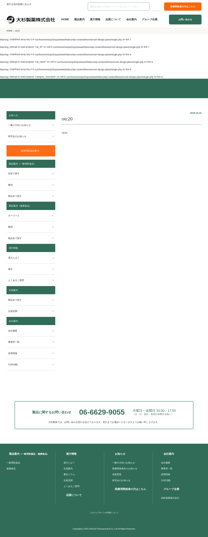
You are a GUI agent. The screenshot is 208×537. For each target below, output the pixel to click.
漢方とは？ (14, 257)
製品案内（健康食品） (20, 205)
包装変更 (116, 474)
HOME (65, 19)
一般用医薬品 (13, 462)
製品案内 (79, 19)
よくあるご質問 (16, 280)
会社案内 (131, 19)
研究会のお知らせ (17, 136)
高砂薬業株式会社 (170, 498)
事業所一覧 (14, 342)
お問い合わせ (185, 19)
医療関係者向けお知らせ (124, 468)
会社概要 (12, 330)
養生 (10, 269)
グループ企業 (149, 19)
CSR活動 (13, 364)
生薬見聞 (68, 480)
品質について (113, 19)
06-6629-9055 (102, 412)
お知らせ (120, 453)
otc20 (64, 132)
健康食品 (11, 468)
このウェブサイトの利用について (104, 513)
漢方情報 (95, 19)
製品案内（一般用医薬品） (22, 163)
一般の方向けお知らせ (19, 125)
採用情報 (12, 353)
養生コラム (69, 474)
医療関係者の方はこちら (182, 6)
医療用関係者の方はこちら (130, 489)
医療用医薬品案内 (30, 150)
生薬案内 (13, 290)
